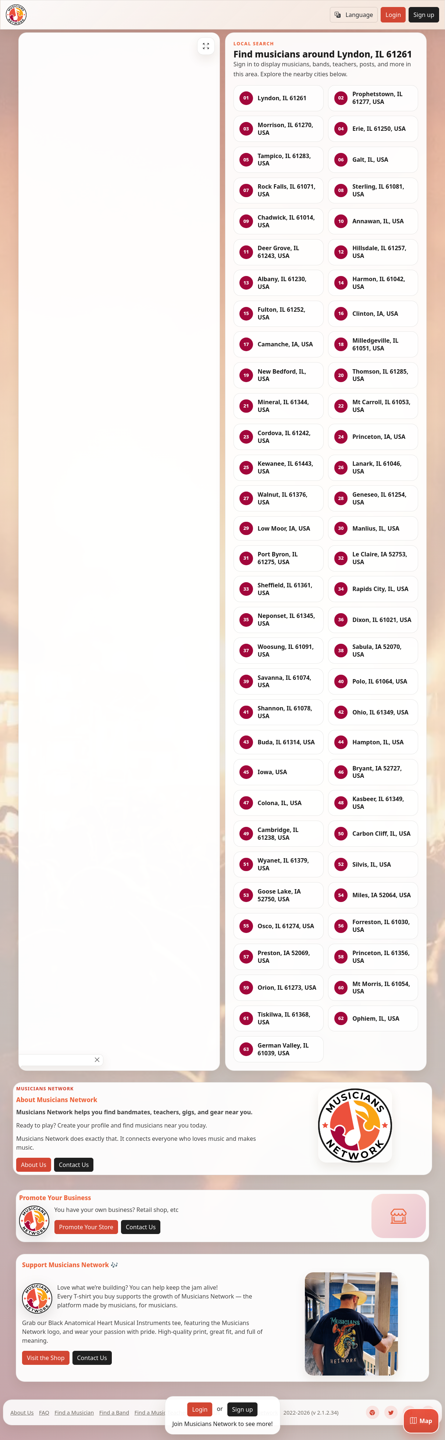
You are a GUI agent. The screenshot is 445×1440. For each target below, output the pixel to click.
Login (393, 15)
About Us (33, 1165)
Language (354, 14)
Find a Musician (74, 1412)
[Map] (421, 1420)
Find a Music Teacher (161, 1412)
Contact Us (74, 1165)
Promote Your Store (86, 1227)
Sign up (423, 15)
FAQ (44, 1412)
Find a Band (114, 1412)
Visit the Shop (46, 1358)
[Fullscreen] (206, 46)
